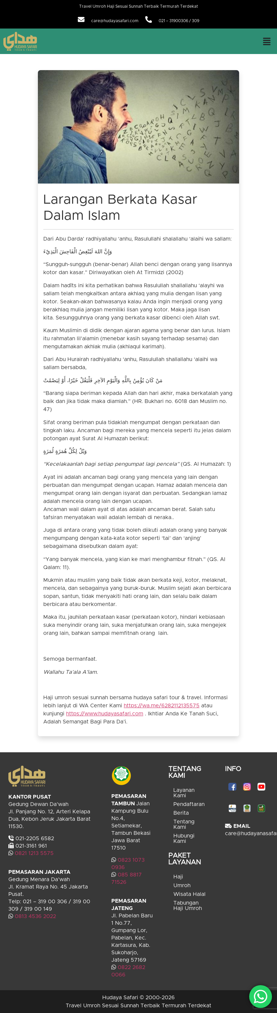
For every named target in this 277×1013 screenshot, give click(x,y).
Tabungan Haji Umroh (187, 905)
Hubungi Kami (184, 838)
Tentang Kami (184, 824)
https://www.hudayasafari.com (104, 713)
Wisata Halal (189, 894)
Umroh (181, 885)
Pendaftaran (189, 804)
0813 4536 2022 (35, 916)
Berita (181, 813)
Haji (178, 876)
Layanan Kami (184, 793)
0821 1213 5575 (34, 853)
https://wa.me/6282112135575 (162, 705)
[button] (267, 41)
